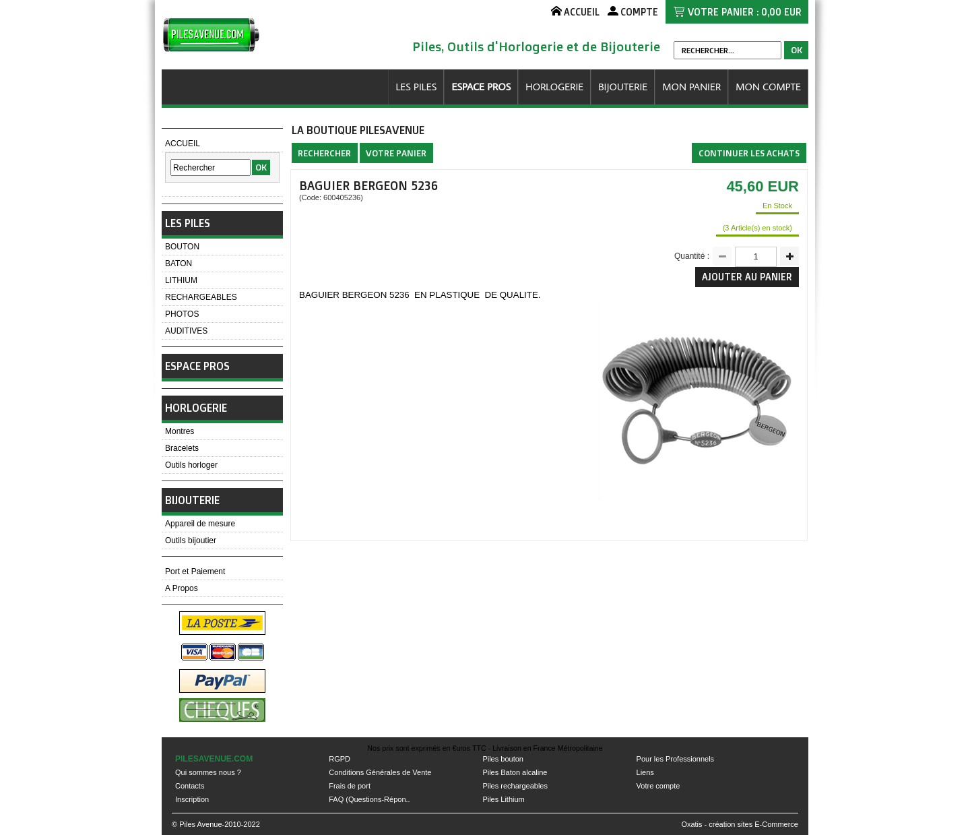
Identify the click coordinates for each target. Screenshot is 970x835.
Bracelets (182, 448)
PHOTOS (182, 314)
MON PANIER (691, 86)
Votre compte (658, 786)
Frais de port (349, 786)
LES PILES (416, 86)
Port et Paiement (195, 571)
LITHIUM (181, 280)
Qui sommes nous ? (208, 772)
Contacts (189, 786)
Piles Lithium (503, 799)
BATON (178, 263)
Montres (179, 431)
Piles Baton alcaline (514, 772)
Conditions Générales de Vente (380, 772)
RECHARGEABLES (201, 297)
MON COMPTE (768, 86)
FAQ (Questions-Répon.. (369, 799)
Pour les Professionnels (676, 759)
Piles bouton (502, 759)
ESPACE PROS (481, 86)
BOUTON (182, 246)
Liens (645, 772)
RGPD (339, 759)
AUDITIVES (186, 331)
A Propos (181, 588)
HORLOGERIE (554, 86)
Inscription (192, 799)
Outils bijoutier (190, 540)
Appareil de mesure (200, 523)
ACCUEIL (182, 143)
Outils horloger (191, 465)
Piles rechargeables (515, 786)
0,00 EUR (781, 12)
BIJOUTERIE (622, 86)
